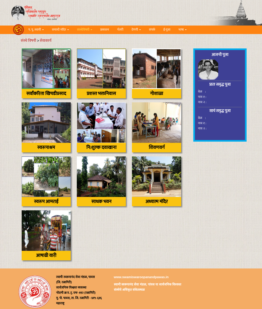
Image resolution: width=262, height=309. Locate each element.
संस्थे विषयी (28, 40)
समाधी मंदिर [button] (60, 29)
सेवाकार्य (45, 40)
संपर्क (152, 29)
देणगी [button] (136, 29)
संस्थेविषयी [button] (84, 29)
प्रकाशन (104, 29)
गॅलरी (120, 29)
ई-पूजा (166, 29)
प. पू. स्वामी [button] (36, 29)
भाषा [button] (183, 29)
